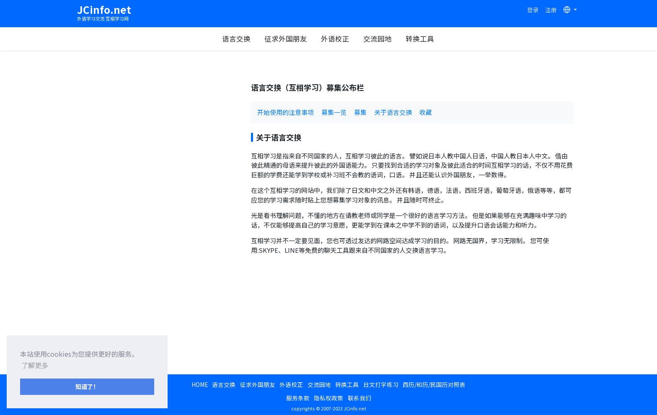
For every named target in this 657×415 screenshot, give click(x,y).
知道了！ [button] (87, 386)
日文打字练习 (380, 384)
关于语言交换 (393, 112)
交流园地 (377, 39)
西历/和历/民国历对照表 (434, 384)
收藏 (425, 112)
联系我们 (359, 398)
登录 (533, 9)
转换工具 (420, 39)
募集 (360, 112)
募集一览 (334, 112)
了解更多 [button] (34, 365)
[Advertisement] (160, 141)
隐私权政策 (328, 398)
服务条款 (298, 398)
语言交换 (236, 39)
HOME (199, 384)
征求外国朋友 (285, 39)
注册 (551, 9)
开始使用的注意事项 (285, 112)
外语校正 (335, 39)
